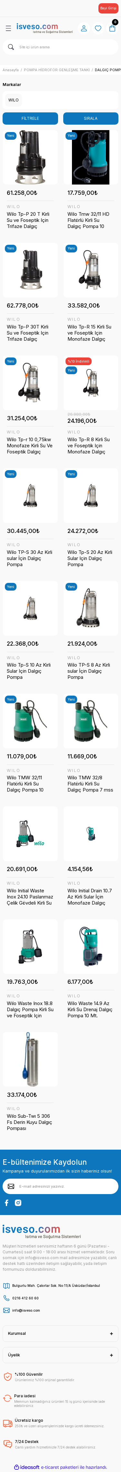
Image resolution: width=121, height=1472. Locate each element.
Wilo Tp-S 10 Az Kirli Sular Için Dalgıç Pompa (29, 671)
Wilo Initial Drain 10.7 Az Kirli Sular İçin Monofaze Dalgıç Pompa (89, 897)
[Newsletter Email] (60, 1186)
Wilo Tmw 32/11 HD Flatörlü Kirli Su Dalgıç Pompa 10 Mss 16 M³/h (88, 220)
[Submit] (11, 1186)
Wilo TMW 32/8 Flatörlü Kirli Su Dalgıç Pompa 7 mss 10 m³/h (90, 783)
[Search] (60, 47)
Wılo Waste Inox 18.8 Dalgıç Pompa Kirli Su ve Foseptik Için (30, 1009)
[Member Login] (84, 28)
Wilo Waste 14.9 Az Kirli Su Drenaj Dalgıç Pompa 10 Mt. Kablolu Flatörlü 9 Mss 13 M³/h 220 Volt (90, 1009)
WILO (13, 207)
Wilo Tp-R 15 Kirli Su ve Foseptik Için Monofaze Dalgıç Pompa (89, 333)
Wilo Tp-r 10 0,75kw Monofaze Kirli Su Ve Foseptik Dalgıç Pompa (30, 445)
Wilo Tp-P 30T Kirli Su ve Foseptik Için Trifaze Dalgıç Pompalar (27, 333)
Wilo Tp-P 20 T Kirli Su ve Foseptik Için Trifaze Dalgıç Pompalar (28, 220)
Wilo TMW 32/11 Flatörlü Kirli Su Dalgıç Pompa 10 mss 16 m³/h (25, 783)
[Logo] (45, 28)
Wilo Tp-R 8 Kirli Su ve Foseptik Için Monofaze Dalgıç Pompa (88, 445)
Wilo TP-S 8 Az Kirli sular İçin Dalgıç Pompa (88, 671)
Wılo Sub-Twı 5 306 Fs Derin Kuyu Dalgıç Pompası (29, 1122)
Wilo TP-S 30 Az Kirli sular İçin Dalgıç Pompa (29, 558)
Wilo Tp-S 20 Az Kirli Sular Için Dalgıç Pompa (89, 558)
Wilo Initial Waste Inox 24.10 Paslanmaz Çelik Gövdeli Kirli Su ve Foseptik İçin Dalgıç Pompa (30, 897)
